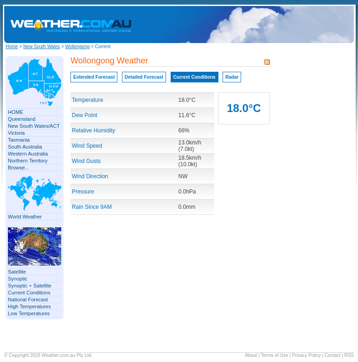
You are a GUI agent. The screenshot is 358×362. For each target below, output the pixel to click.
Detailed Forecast (144, 77)
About (251, 355)
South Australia (25, 147)
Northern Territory (27, 160)
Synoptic (17, 278)
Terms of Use (274, 355)
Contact (332, 355)
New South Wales (41, 46)
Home (12, 46)
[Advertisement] (275, 24)
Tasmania (19, 140)
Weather (50, 355)
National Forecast (28, 299)
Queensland (21, 119)
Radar (231, 77)
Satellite (17, 272)
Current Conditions (29, 292)
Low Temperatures (29, 313)
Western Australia (28, 153)
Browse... (18, 167)
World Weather (25, 216)
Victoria (16, 133)
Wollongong (77, 46)
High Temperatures (29, 306)
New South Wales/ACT (34, 126)
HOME (15, 112)
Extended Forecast (94, 77)
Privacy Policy (306, 355)
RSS (349, 355)
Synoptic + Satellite (29, 285)
